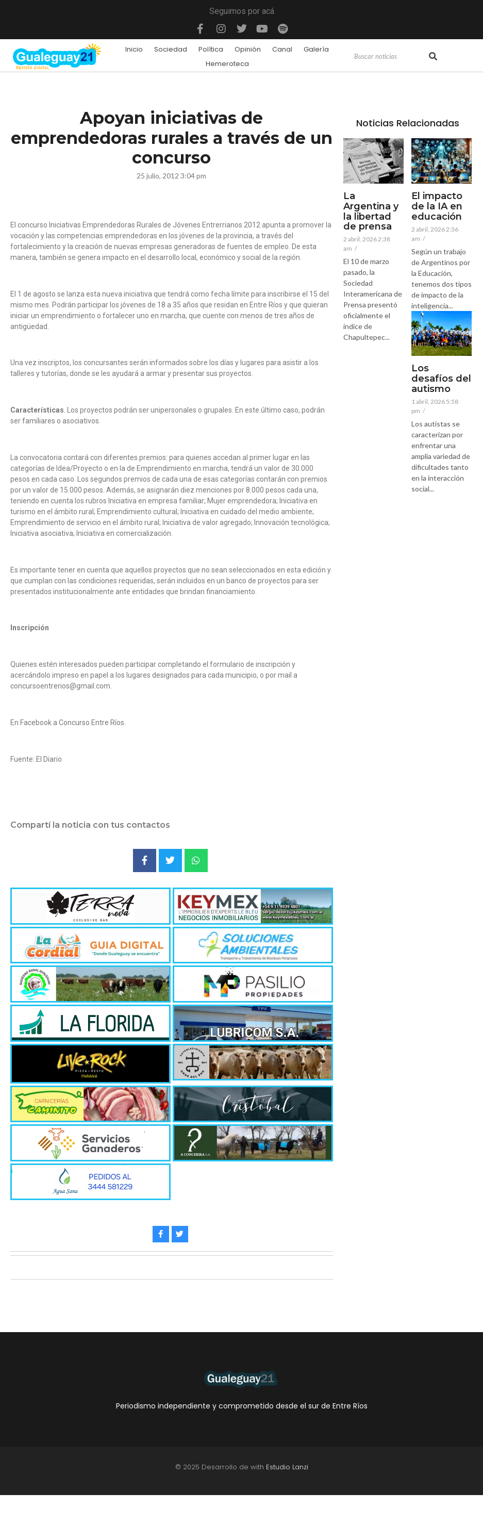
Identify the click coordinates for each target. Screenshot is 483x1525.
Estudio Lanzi (287, 1467)
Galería (316, 49)
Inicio (134, 49)
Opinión (248, 49)
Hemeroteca (227, 64)
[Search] (390, 56)
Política (210, 49)
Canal (282, 49)
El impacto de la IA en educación (436, 206)
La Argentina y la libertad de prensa (370, 211)
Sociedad (170, 49)
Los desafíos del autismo (441, 379)
